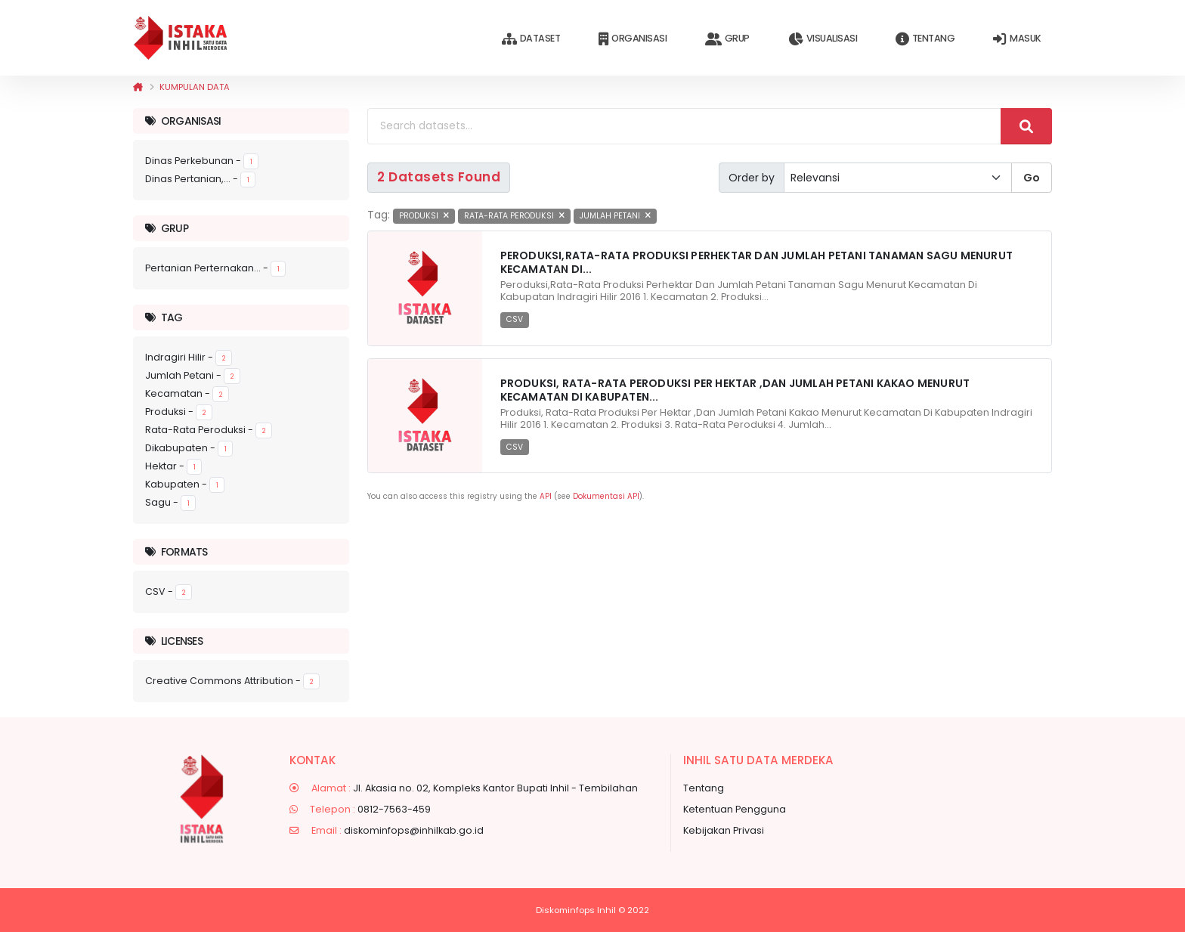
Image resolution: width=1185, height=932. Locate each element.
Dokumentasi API (606, 496)
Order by (752, 177)
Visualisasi (822, 39)
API (546, 496)
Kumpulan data (194, 87)
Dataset (531, 39)
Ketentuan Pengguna (734, 809)
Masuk (1017, 39)
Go (1031, 177)
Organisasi (633, 39)
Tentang (925, 39)
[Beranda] (138, 87)
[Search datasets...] (684, 126)
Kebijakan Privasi (723, 830)
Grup (727, 39)
